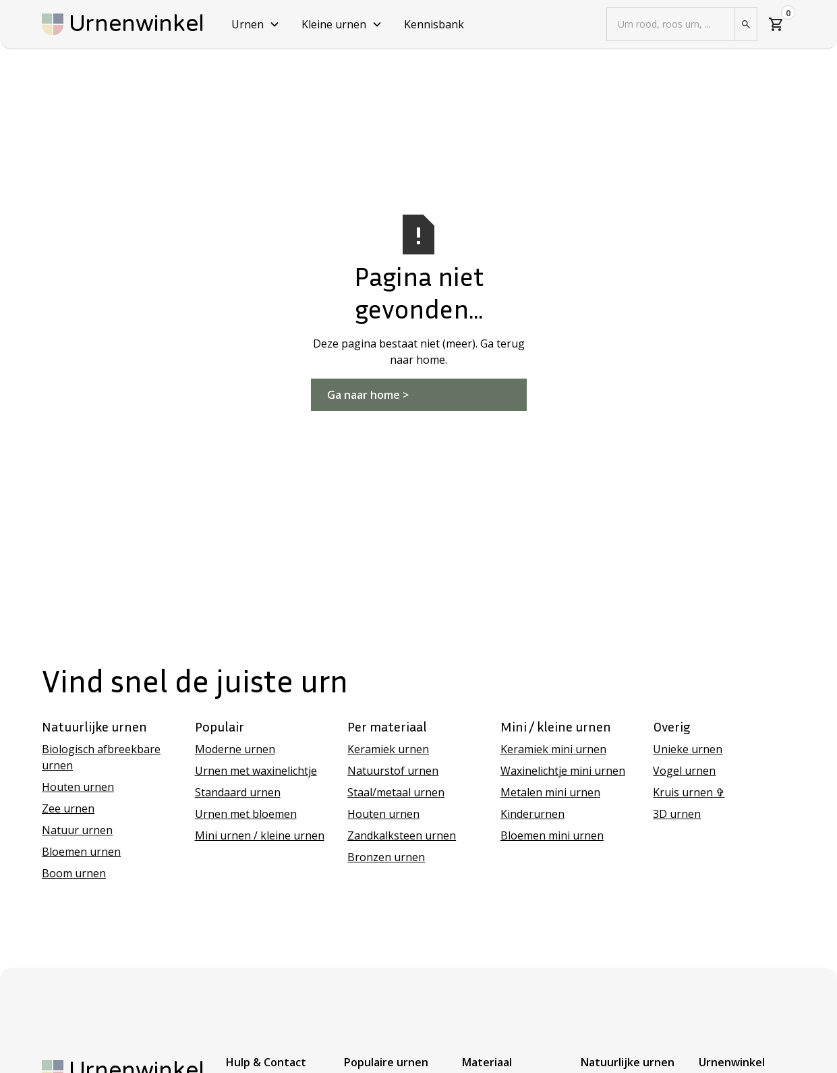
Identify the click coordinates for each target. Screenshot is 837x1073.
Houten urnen (78, 786)
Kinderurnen (532, 813)
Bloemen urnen (81, 851)
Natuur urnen (77, 830)
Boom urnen (74, 873)
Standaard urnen (238, 792)
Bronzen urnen (386, 857)
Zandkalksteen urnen (401, 835)
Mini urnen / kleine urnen (259, 835)
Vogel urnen (684, 770)
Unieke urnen (687, 749)
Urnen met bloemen (246, 813)
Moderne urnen (235, 749)
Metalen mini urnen (550, 792)
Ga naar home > (368, 394)
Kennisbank (434, 24)
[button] (256, 24)
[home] (123, 24)
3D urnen (677, 813)
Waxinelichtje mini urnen (562, 770)
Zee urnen (68, 808)
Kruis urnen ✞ (688, 792)
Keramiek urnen (388, 749)
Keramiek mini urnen (553, 749)
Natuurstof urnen (392, 770)
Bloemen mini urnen (552, 835)
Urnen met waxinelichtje (256, 770)
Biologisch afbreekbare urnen (101, 757)
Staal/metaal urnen (395, 792)
